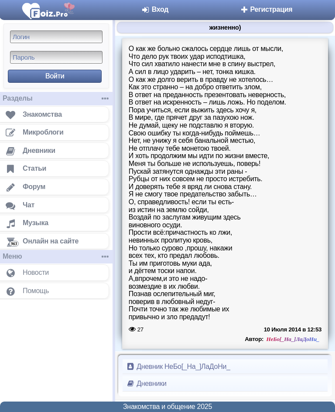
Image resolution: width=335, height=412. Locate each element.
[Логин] (56, 36)
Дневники (146, 383)
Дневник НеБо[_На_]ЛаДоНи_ (178, 366)
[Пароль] (56, 57)
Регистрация (265, 9)
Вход (155, 9)
